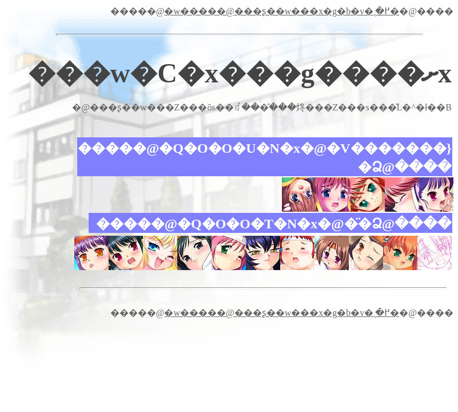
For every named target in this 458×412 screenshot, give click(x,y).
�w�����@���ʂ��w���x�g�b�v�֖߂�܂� (281, 11)
